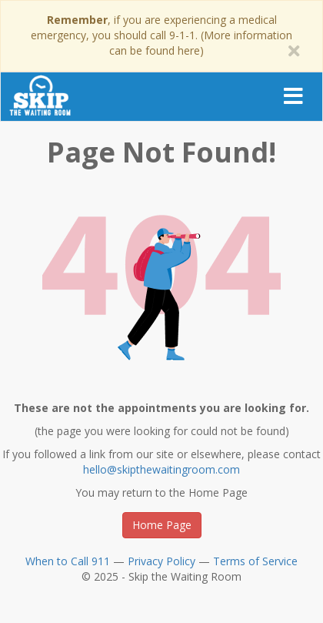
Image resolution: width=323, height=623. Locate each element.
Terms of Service (255, 561)
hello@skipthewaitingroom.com (161, 469)
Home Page (161, 524)
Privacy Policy (161, 561)
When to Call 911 (67, 561)
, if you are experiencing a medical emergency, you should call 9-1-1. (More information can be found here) (161, 35)
